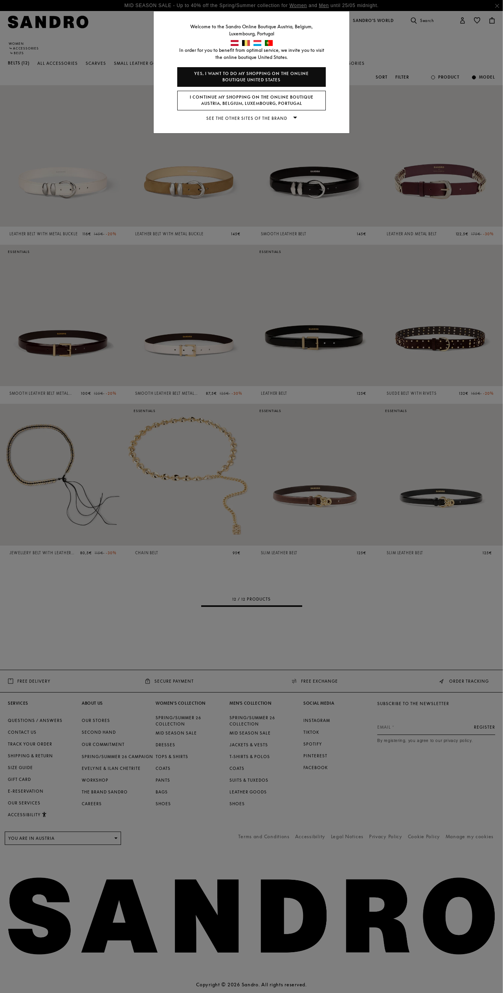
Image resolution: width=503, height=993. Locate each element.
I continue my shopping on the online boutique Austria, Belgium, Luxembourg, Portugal (252, 100)
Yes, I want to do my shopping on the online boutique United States (251, 76)
